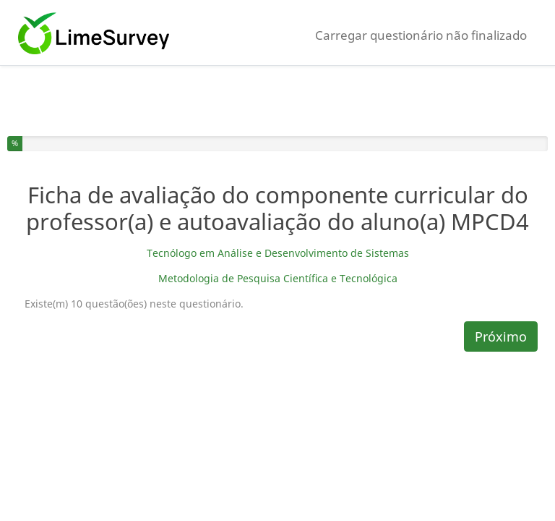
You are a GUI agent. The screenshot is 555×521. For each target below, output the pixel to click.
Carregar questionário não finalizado (421, 35)
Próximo (501, 336)
